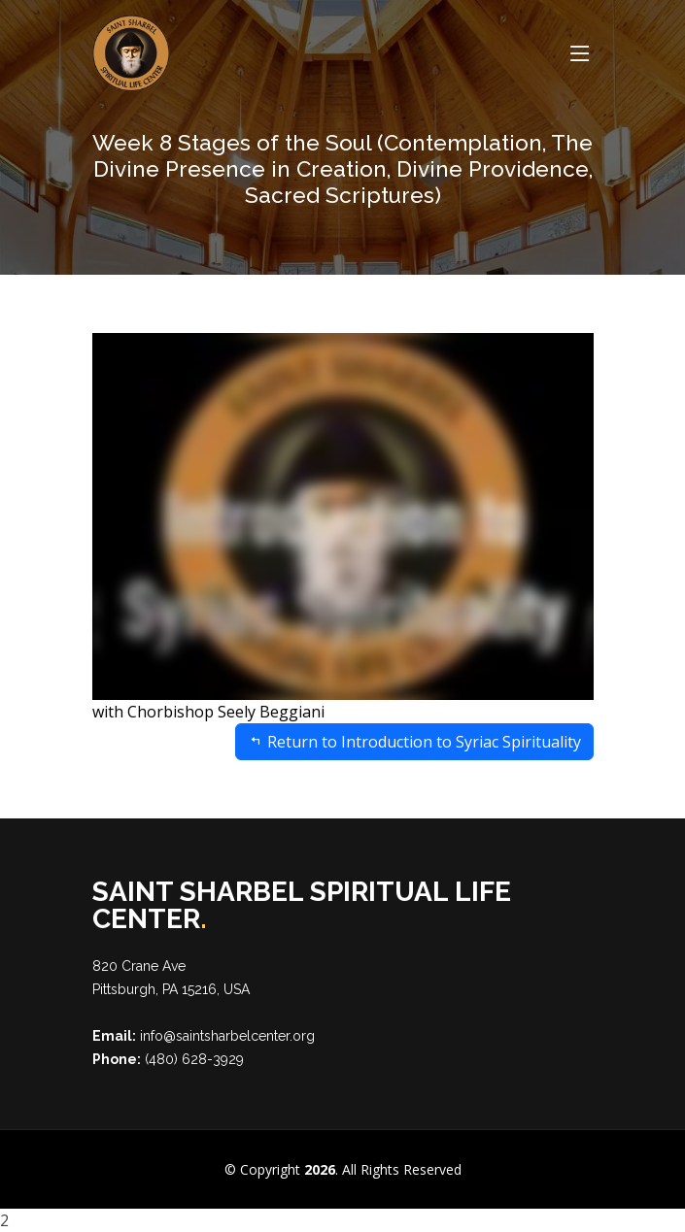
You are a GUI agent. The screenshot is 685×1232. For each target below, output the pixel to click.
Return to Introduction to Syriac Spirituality (414, 741)
